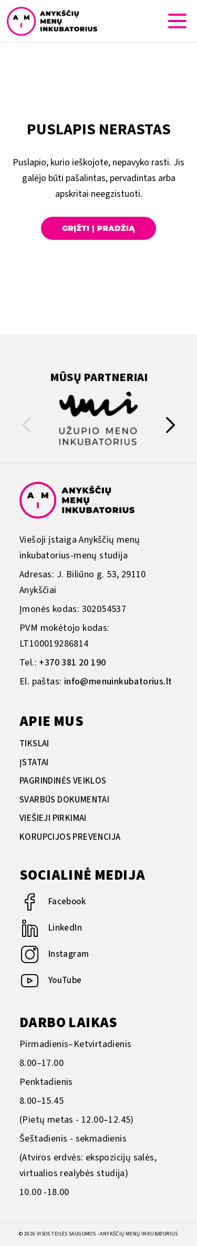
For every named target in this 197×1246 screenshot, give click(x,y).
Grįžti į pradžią (98, 228)
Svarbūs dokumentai (64, 800)
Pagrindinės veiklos (63, 781)
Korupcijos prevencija (69, 837)
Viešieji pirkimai (53, 818)
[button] (170, 427)
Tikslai (34, 743)
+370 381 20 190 (72, 662)
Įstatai (34, 762)
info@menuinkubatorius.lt (118, 681)
